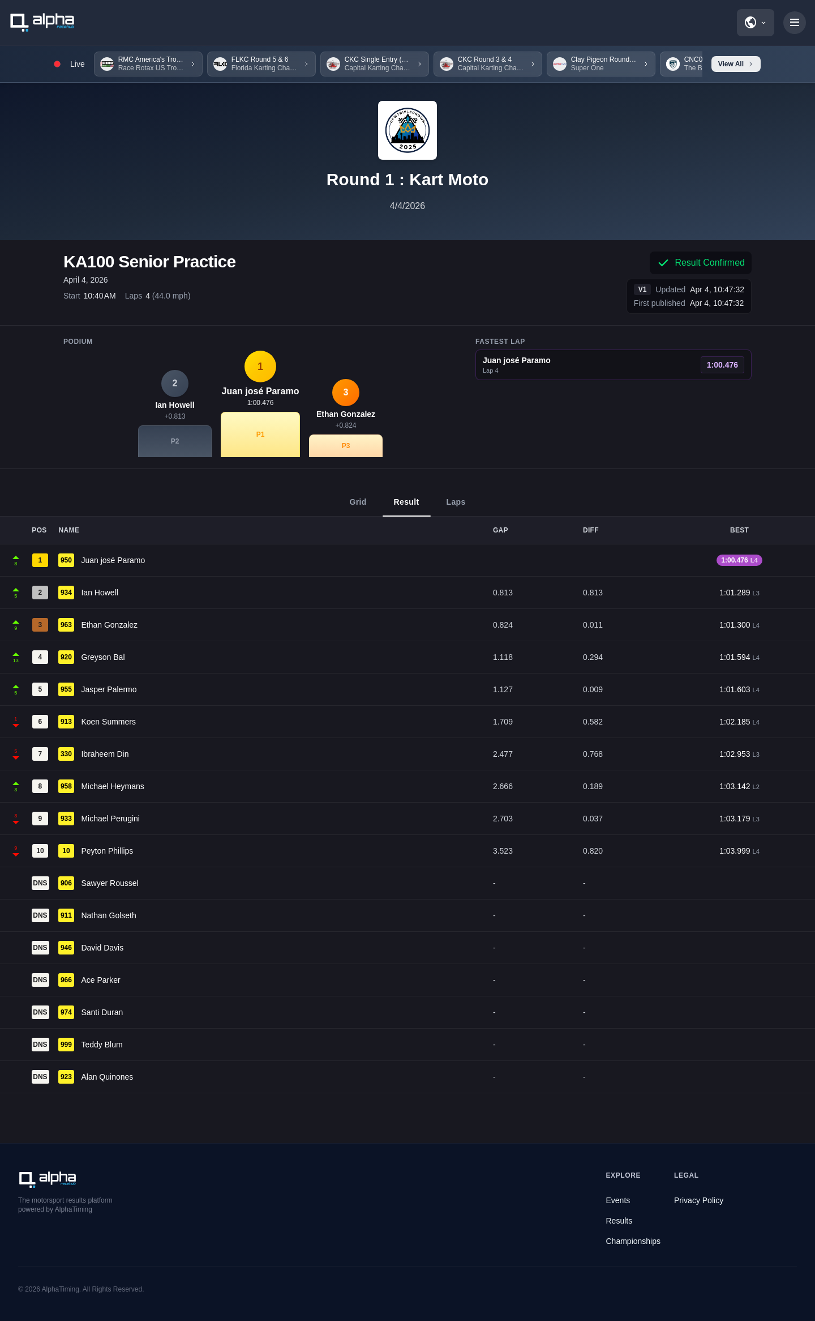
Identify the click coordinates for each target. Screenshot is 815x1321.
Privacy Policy (698, 1200)
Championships (633, 1241)
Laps (456, 507)
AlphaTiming (60, 1289)
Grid (358, 507)
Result (407, 507)
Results (619, 1220)
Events (618, 1200)
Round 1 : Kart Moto (408, 179)
